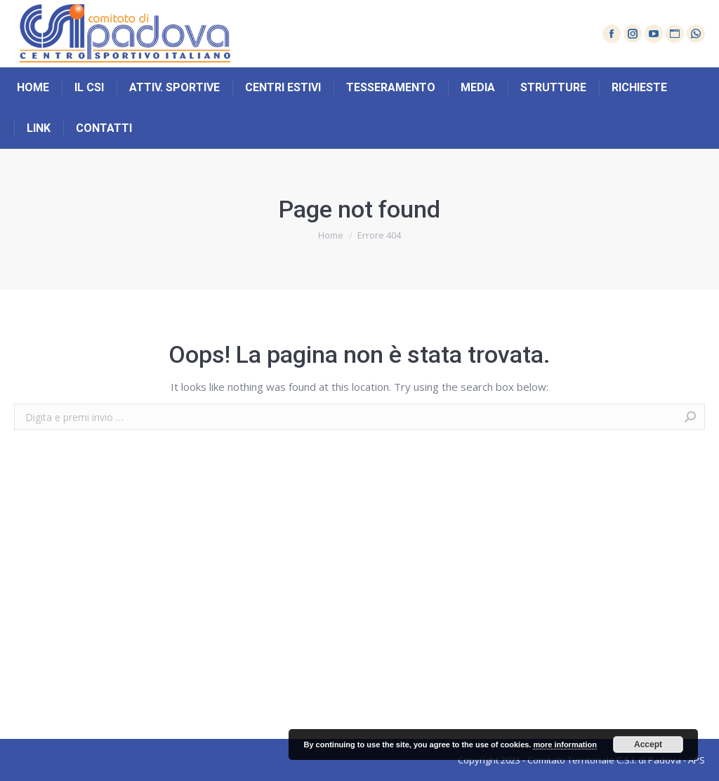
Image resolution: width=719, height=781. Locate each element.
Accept (648, 744)
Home (330, 235)
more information (564, 744)
